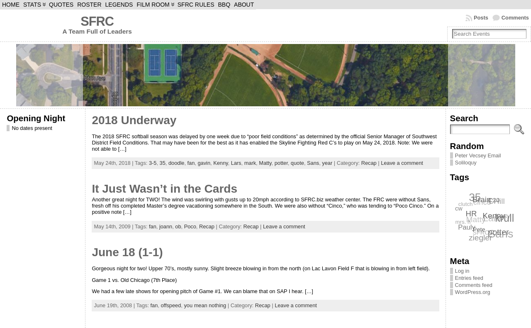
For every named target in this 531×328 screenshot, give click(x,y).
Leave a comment (402, 163)
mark (250, 163)
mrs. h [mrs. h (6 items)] (462, 222)
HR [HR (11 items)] (471, 213)
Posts (481, 18)
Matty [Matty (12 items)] (475, 219)
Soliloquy (466, 162)
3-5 (153, 163)
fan (191, 163)
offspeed (171, 305)
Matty (265, 163)
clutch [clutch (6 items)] (465, 204)
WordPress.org (472, 292)
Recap (369, 163)
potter (281, 163)
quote (297, 163)
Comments (515, 18)
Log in (462, 271)
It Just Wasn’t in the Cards (164, 188)
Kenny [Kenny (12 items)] (494, 215)
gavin (203, 163)
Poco (190, 226)
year (327, 163)
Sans (313, 163)
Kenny (220, 163)
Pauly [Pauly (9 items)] (467, 227)
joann (165, 226)
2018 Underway (134, 120)
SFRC (97, 21)
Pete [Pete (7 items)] (479, 229)
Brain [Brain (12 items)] (482, 199)
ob (178, 226)
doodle (176, 163)
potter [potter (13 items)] (498, 232)
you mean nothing (205, 305)
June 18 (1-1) (127, 252)
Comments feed (473, 285)
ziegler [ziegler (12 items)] (480, 237)
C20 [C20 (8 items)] (494, 199)
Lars (236, 163)
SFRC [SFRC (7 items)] (481, 233)
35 (163, 163)
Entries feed (469, 278)
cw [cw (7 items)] (459, 208)
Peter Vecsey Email (478, 155)
